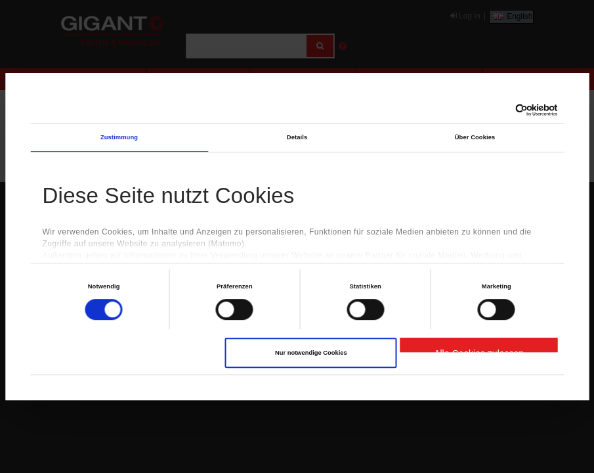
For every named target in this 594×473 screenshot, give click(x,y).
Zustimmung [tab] (119, 137)
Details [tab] (297, 137)
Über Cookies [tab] (475, 137)
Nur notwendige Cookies (311, 352)
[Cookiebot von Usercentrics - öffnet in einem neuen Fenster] (500, 110)
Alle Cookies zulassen (479, 350)
